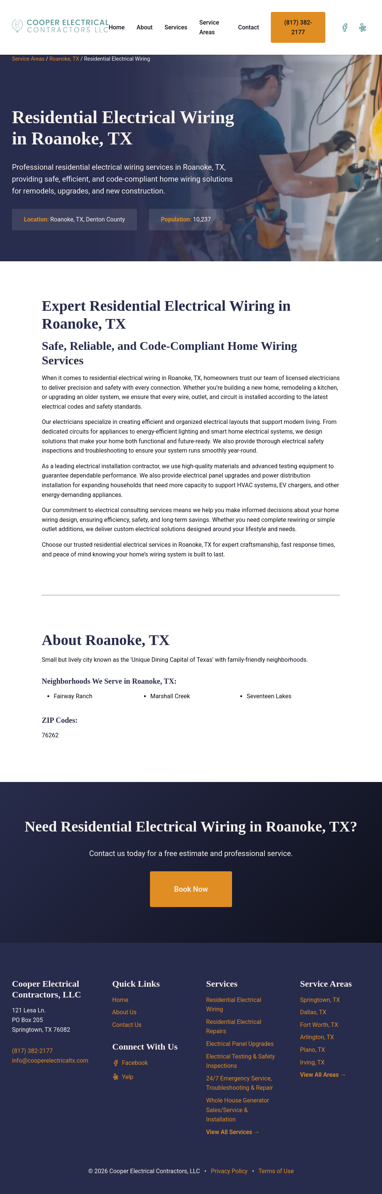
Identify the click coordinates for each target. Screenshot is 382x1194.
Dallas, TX (313, 1012)
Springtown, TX (320, 999)
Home (117, 27)
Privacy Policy (229, 1171)
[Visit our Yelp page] (362, 27)
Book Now (191, 889)
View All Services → (233, 1132)
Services (176, 27)
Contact (248, 27)
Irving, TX (312, 1062)
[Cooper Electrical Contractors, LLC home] (60, 26)
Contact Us (127, 1024)
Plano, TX (312, 1049)
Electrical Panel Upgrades (240, 1043)
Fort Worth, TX (319, 1024)
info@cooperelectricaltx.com (50, 1060)
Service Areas (28, 59)
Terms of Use (276, 1171)
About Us (124, 1012)
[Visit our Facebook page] (344, 27)
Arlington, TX (317, 1037)
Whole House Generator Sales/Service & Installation (237, 1110)
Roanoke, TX (64, 59)
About (145, 27)
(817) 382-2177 (298, 27)
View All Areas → (323, 1074)
